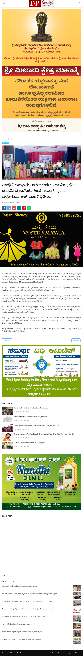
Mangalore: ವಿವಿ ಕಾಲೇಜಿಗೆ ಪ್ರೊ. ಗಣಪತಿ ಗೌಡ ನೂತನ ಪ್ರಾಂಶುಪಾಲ (22, 640)
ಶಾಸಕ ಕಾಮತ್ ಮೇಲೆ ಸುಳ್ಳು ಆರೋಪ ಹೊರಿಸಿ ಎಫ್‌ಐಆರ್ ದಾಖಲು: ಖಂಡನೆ (24, 617)
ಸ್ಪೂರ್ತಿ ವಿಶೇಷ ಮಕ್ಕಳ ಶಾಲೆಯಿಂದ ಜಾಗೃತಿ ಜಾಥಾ (16, 625)
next (4, 576)
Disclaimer (76, 654)
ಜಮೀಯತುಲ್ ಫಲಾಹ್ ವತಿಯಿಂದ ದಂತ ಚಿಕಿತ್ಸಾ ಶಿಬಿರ (29, 444)
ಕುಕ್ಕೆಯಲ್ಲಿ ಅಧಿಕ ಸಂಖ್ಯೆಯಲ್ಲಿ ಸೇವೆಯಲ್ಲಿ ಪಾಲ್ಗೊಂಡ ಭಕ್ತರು (31, 409)
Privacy (68, 654)
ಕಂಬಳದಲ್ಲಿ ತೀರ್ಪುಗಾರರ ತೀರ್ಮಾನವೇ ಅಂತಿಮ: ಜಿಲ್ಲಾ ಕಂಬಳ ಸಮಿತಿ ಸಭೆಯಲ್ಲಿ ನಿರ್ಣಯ (28, 602)
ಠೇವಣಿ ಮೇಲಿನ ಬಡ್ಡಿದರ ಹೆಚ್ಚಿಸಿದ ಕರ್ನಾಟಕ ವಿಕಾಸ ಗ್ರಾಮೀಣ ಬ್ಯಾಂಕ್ (22, 632)
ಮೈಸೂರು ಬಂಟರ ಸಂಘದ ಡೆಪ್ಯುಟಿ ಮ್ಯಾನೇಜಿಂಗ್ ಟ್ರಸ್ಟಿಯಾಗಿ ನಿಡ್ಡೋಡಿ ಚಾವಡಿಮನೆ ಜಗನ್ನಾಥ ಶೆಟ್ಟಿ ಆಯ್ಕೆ (44, 435)
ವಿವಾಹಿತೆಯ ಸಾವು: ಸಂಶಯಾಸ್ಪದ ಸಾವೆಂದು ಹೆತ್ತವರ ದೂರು (19, 587)
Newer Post (7, 341)
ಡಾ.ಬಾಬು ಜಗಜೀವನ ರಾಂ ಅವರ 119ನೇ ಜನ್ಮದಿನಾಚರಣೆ (30, 417)
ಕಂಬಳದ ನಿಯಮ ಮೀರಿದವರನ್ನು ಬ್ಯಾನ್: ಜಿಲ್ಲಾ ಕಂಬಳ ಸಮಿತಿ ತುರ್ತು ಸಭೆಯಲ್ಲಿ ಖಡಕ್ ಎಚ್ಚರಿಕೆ (29, 594)
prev (3, 576)
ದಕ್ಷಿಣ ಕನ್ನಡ (5, 142)
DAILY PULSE (17, 654)
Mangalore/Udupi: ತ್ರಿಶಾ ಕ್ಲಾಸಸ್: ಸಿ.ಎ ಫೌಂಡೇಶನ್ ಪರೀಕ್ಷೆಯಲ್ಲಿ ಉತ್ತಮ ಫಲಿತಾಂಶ (27, 610)
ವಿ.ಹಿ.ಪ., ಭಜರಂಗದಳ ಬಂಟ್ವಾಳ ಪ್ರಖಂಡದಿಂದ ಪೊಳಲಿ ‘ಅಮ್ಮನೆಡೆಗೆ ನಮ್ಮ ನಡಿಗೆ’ (37, 426)
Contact (60, 654)
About (53, 654)
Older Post (76, 341)
